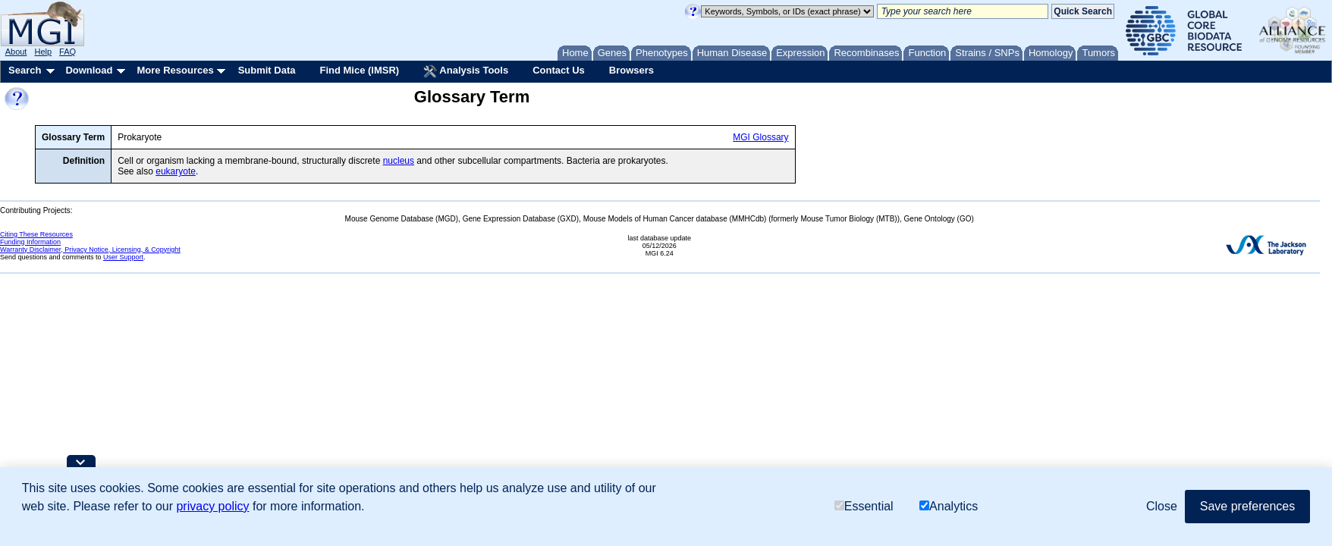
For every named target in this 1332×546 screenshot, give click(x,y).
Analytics (948, 506)
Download (88, 70)
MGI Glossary (760, 137)
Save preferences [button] (1247, 506)
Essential (864, 506)
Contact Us (558, 70)
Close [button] (1161, 506)
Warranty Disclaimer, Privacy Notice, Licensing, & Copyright (90, 249)
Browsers (631, 70)
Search (24, 70)
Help (43, 51)
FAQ (67, 51)
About (16, 51)
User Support (123, 257)
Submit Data (267, 70)
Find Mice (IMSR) (359, 70)
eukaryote (176, 171)
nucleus (398, 160)
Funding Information (30, 242)
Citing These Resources (36, 234)
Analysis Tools (465, 71)
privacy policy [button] (212, 506)
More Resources (175, 70)
